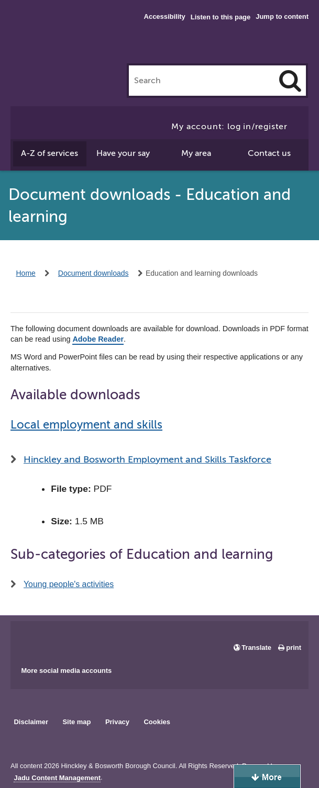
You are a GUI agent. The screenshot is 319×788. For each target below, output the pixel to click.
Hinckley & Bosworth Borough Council (53, 28)
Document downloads (93, 273)
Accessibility (164, 16)
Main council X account (61, 639)
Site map (76, 722)
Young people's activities (69, 584)
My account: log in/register (229, 126)
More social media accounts (66, 670)
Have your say (123, 153)
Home (26, 273)
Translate (256, 647)
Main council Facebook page (29, 639)
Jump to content (282, 16)
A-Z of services (49, 153)
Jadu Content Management (57, 778)
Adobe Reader (98, 339)
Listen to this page (220, 17)
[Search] (290, 80)
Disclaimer (31, 722)
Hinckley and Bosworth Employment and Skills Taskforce (147, 459)
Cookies (157, 722)
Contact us (269, 153)
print (293, 647)
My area (196, 153)
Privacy (117, 722)
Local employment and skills (86, 424)
